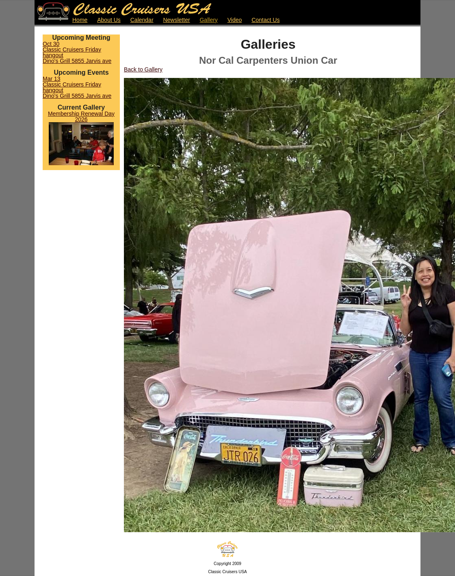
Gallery (208, 20)
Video (235, 20)
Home (79, 20)
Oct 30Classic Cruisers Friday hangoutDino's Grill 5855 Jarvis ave (77, 52)
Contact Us (265, 20)
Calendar (142, 20)
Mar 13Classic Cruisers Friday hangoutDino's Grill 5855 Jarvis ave (77, 87)
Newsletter (176, 20)
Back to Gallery (143, 69)
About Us (109, 20)
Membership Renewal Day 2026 (81, 116)
